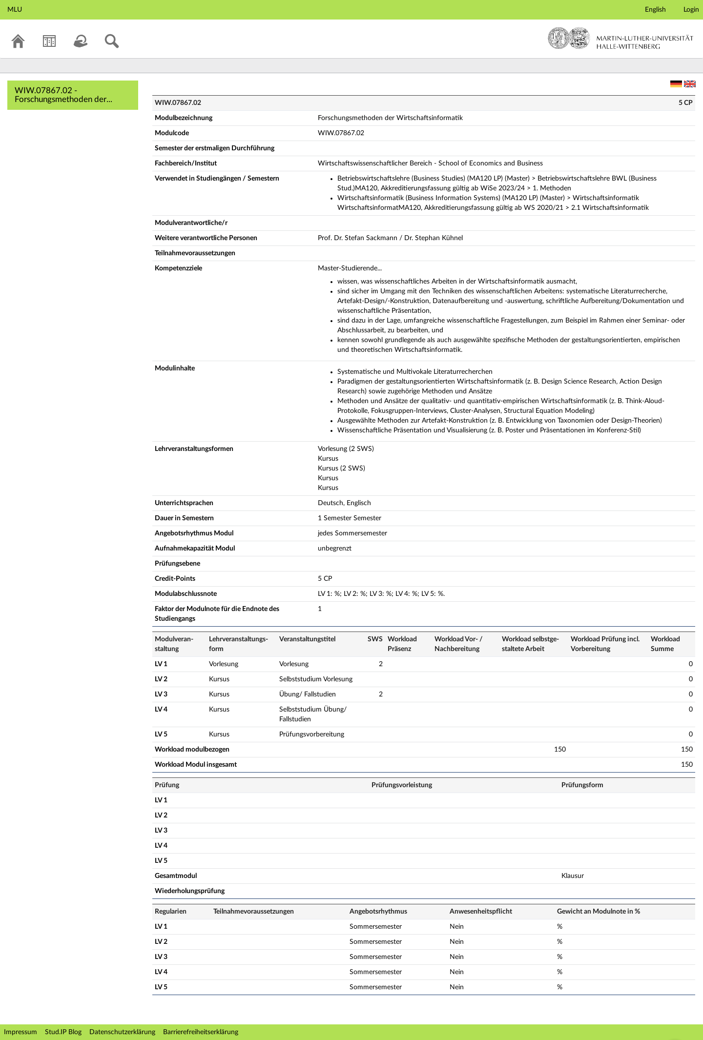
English (655, 9)
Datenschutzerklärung (122, 1032)
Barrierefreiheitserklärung (200, 1032)
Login (691, 9)
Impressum (20, 1032)
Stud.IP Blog (63, 1032)
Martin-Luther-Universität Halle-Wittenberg (620, 38)
